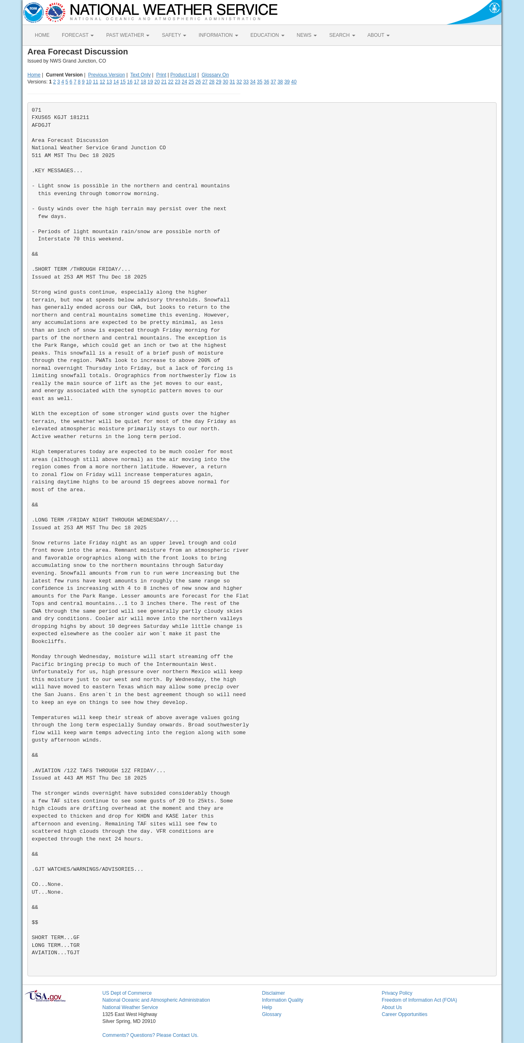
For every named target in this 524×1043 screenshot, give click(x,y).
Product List (183, 75)
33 (245, 82)
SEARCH (342, 35)
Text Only (140, 75)
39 (286, 82)
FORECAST (78, 35)
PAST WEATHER (127, 35)
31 (232, 82)
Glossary (271, 1014)
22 (170, 82)
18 (143, 82)
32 (239, 82)
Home (34, 75)
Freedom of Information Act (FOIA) (419, 1000)
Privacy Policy (397, 993)
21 (164, 82)
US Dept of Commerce (127, 993)
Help (267, 1007)
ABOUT (379, 35)
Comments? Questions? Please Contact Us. (150, 1035)
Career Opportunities (404, 1014)
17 (136, 82)
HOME (42, 35)
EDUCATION (268, 35)
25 (191, 82)
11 (95, 82)
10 (88, 82)
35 (259, 82)
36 (266, 82)
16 (129, 82)
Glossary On (215, 75)
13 (109, 82)
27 (205, 82)
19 (150, 82)
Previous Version (106, 75)
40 (293, 82)
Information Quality (282, 1000)
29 (218, 82)
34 (252, 82)
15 (123, 82)
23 (177, 82)
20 (157, 82)
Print (161, 75)
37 (273, 82)
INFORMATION (218, 35)
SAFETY (174, 35)
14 (116, 82)
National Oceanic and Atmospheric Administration (156, 1000)
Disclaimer (273, 993)
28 (212, 82)
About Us (392, 1007)
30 (225, 82)
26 (198, 82)
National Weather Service (130, 1007)
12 (102, 82)
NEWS (307, 35)
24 (184, 82)
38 (280, 82)
